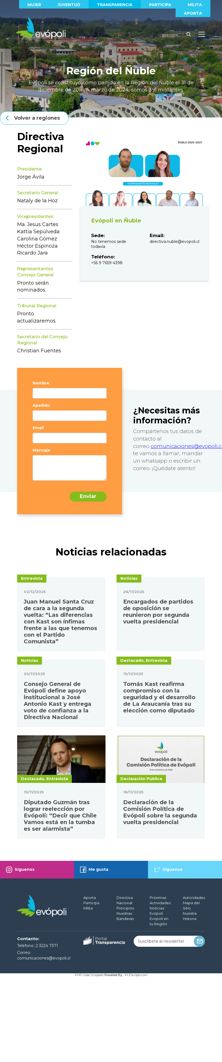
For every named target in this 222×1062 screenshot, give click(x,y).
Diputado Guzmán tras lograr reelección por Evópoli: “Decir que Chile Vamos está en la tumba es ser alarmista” (60, 900)
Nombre (41, 383)
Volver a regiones (37, 118)
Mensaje (41, 450)
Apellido (41, 405)
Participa (160, 4)
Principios (125, 993)
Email (38, 427)
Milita (195, 4)
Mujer (34, 4)
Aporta (193, 13)
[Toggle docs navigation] (201, 34)
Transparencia (115, 4)
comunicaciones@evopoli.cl (43, 1043)
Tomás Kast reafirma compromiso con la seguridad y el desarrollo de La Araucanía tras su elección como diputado (159, 782)
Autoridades (194, 982)
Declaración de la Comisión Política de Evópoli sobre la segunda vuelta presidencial (160, 897)
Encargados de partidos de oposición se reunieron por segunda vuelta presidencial (158, 654)
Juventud (69, 4)
